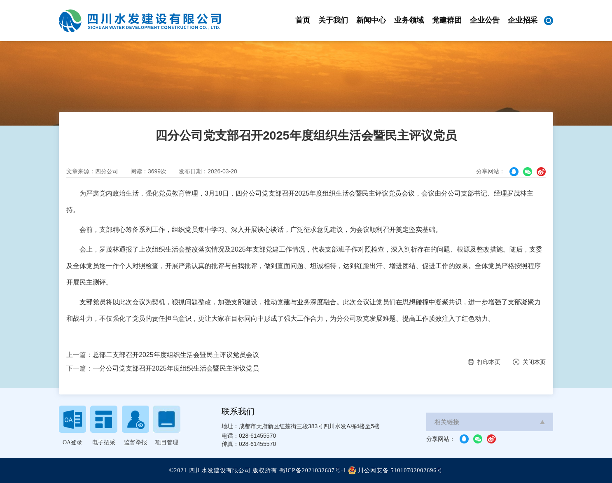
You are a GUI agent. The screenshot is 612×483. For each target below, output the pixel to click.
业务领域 (409, 20)
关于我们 (333, 20)
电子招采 (103, 442)
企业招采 (522, 20)
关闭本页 (534, 362)
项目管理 (166, 442)
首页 (302, 20)
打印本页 (488, 362)
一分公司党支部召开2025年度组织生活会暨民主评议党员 (176, 368)
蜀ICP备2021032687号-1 (312, 470)
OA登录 (72, 442)
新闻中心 (371, 20)
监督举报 (135, 442)
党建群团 (447, 20)
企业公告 (485, 20)
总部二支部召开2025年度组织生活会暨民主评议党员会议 (176, 354)
